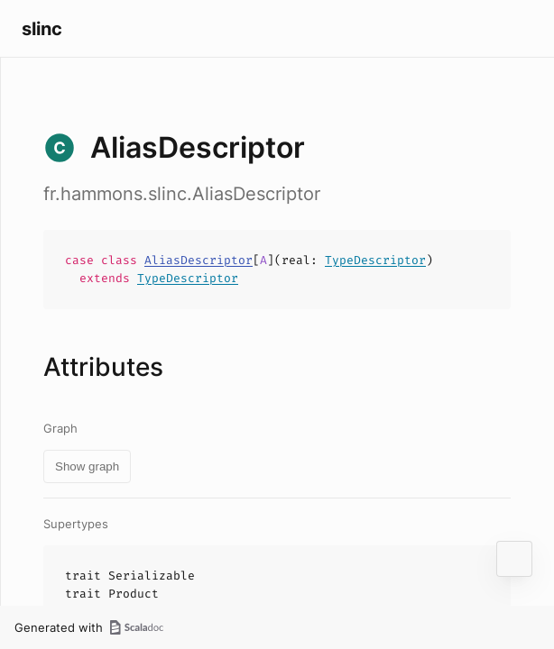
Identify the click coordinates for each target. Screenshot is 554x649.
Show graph (87, 466)
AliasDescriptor (198, 260)
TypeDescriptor (375, 260)
